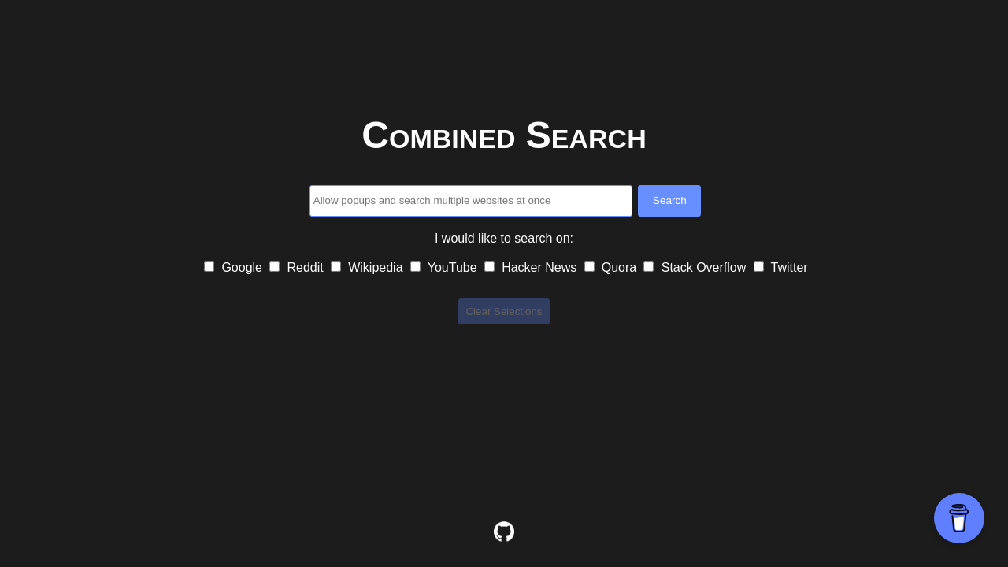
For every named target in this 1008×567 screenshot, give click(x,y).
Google (234, 267)
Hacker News (532, 267)
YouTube (445, 267)
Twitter (781, 267)
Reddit (298, 267)
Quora (612, 267)
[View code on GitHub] (504, 531)
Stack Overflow (696, 267)
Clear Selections (503, 311)
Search (670, 200)
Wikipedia (368, 267)
